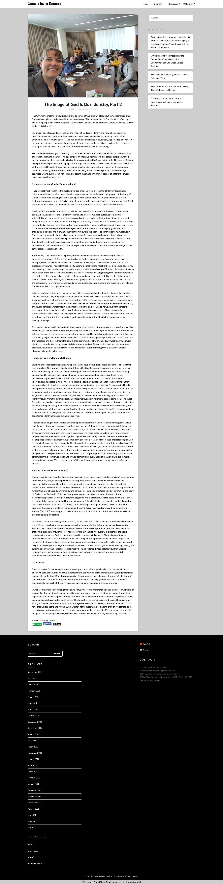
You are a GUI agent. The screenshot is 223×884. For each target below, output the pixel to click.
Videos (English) (35, 863)
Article (31, 844)
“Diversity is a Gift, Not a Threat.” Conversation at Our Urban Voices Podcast (167, 102)
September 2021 (35, 802)
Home (145, 4)
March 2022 (33, 771)
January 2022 (33, 784)
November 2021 (35, 796)
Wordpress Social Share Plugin (97, 882)
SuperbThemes (132, 876)
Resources (173, 4)
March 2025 (33, 684)
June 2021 (32, 821)
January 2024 (33, 715)
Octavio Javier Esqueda (44, 4)
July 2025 (32, 678)
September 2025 (35, 672)
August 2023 (33, 734)
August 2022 (33, 759)
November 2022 (35, 753)
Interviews (32, 857)
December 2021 (35, 790)
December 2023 (35, 722)
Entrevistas (33, 851)
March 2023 (33, 746)
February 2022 (34, 777)
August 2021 (33, 809)
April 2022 (32, 765)
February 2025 (34, 691)
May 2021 (32, 827)
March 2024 (33, 709)
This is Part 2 (44, 126)
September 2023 (35, 728)
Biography (158, 4)
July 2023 (32, 740)
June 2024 (32, 703)
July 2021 (32, 815)
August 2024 (33, 697)
